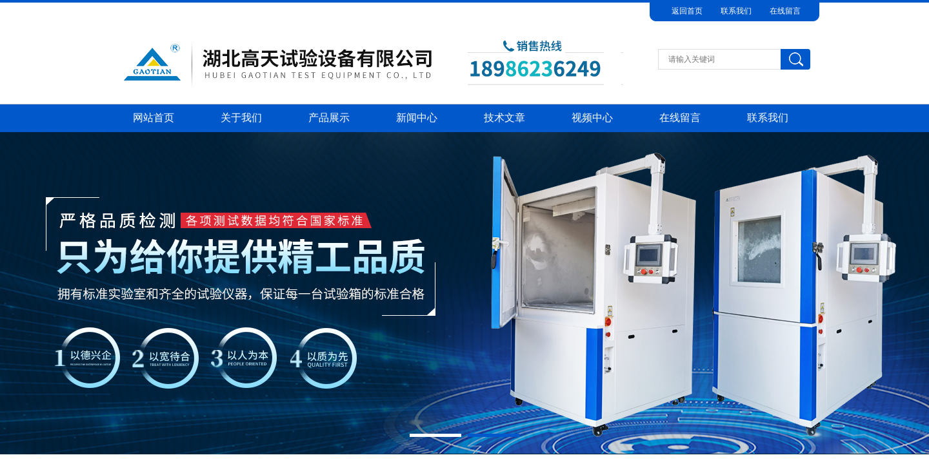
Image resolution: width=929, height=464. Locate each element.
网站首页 (153, 117)
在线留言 (785, 10)
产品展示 (329, 117)
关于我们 (241, 117)
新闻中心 (416, 117)
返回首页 (687, 10)
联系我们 (736, 10)
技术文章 (504, 117)
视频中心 (592, 117)
